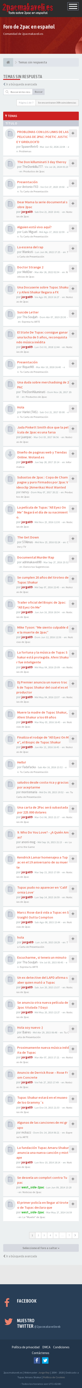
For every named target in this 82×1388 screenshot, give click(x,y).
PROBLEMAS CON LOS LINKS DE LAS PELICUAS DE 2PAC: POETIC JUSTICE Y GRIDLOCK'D (42, 137)
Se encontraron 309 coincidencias (57, 102)
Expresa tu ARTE (31, 321)
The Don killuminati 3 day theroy (41, 162)
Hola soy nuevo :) (30, 1027)
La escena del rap (30, 247)
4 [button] (50, 1235)
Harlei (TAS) (30, 412)
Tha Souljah (30, 317)
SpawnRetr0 (29, 147)
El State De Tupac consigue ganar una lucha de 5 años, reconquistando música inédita (42, 337)
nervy (25, 492)
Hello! (21, 762)
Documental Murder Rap (35, 557)
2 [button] (38, 1235)
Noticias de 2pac (32, 1192)
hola (20, 937)
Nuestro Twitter (39, 1323)
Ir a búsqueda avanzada (21, 84)
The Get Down (28, 537)
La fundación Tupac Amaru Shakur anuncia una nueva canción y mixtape (42, 1152)
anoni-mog (28, 842)
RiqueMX (28, 367)
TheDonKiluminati (33, 392)
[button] (75, 1235)
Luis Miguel (29, 232)
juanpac (26, 437)
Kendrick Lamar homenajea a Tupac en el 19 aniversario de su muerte (42, 862)
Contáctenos (40, 1353)
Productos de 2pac (34, 171)
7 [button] (69, 1235)
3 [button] (44, 1235)
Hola (20, 407)
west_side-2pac (32, 1187)
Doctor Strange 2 (30, 267)
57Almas (27, 542)
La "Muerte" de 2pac (34, 1217)
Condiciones (61, 1347)
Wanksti (27, 252)
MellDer (27, 272)
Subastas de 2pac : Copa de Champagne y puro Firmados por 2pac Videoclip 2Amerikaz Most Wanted (42, 482)
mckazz (26, 1132)
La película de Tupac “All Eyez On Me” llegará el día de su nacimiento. (42, 512)
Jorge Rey (43, 1372)
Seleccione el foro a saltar (41, 1248)
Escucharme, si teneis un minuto (41, 957)
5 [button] (56, 1235)
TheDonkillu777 (32, 167)
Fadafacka (29, 767)
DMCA (46, 1347)
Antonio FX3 (30, 187)
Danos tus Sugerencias (36, 566)
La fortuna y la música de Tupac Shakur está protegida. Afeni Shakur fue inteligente (42, 657)
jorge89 (27, 212)
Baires (26, 1032)
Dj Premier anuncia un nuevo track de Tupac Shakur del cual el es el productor (42, 687)
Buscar (38, 91)
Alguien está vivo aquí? (34, 227)
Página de (26, 102)
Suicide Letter (28, 312)
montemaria (29, 792)
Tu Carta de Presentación (34, 191)
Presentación (27, 182)
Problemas (25, 151)
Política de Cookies (54, 1377)
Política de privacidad (26, 1347)
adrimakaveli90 (31, 562)
